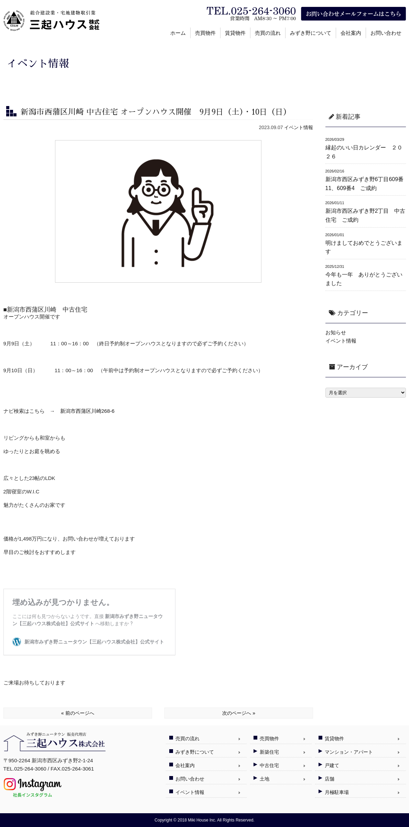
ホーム (178, 33)
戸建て (332, 765)
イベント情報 (298, 127)
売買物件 (205, 33)
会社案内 (351, 33)
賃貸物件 (235, 33)
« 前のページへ (77, 713)
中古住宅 (269, 765)
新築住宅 (269, 752)
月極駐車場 (337, 792)
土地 (264, 779)
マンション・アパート (349, 752)
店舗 (329, 779)
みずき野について (310, 33)
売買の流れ (268, 33)
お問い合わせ (385, 33)
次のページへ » (238, 713)
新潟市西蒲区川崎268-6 (87, 411)
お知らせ (335, 332)
